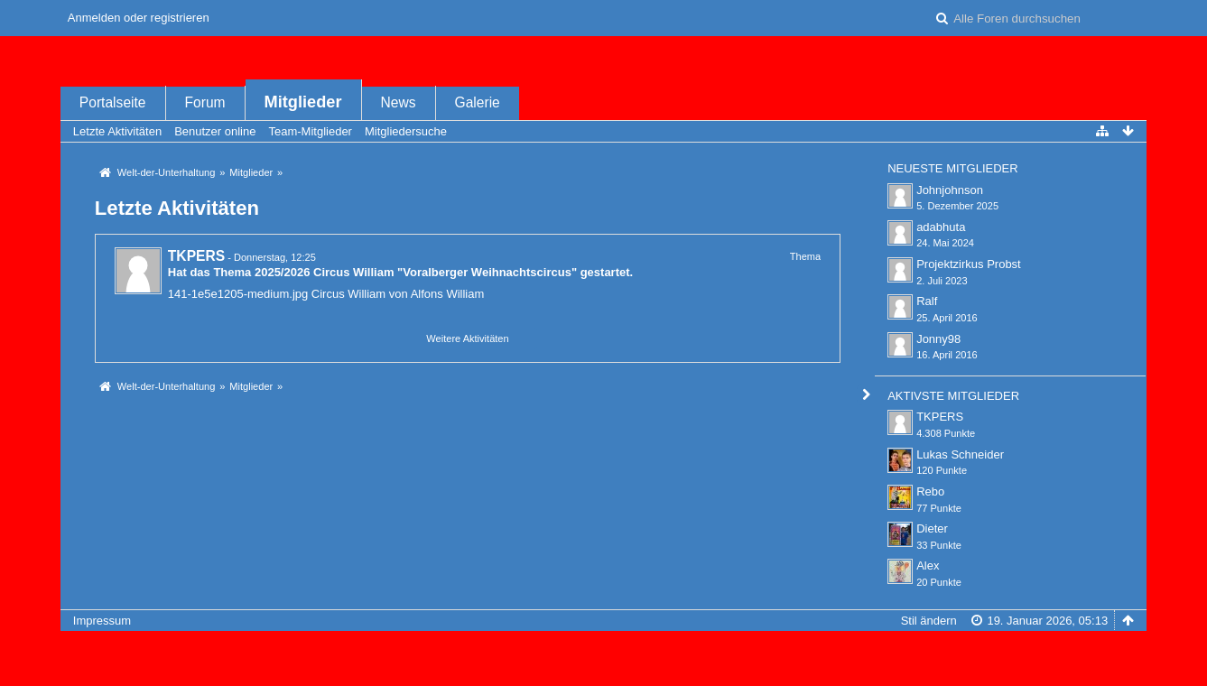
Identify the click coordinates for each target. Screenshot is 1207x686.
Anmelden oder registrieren (138, 17)
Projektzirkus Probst (968, 264)
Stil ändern (929, 620)
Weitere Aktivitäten (467, 338)
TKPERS (196, 256)
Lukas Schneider (960, 454)
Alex (927, 565)
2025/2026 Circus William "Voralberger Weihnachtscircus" (416, 272)
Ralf (926, 301)
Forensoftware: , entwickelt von (603, 650)
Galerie (477, 102)
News (398, 102)
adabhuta (940, 227)
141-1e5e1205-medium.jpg (238, 294)
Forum (205, 102)
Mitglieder (303, 102)
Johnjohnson (949, 190)
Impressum (102, 620)
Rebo (930, 491)
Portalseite (112, 102)
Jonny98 (938, 339)
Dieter (932, 528)
